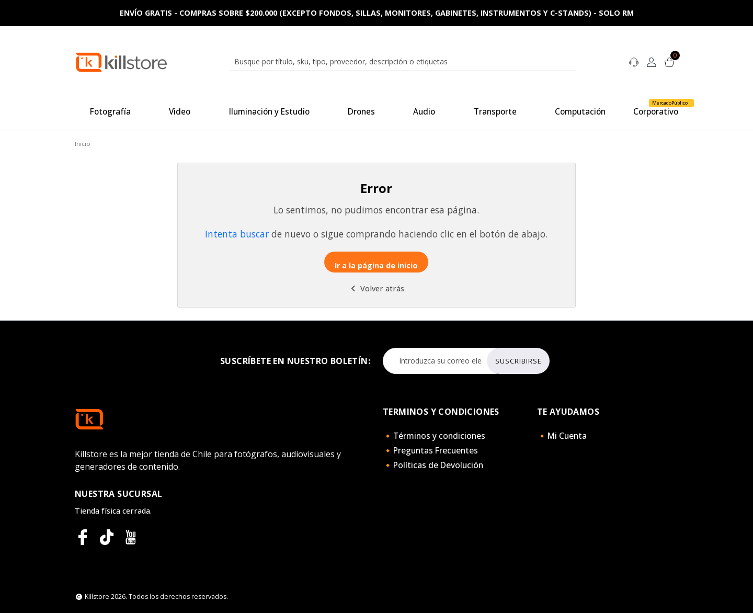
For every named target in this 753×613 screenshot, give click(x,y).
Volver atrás (376, 288)
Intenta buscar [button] (237, 234)
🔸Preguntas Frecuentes (430, 450)
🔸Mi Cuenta (562, 435)
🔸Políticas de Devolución (433, 465)
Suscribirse (518, 361)
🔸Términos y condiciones (434, 435)
